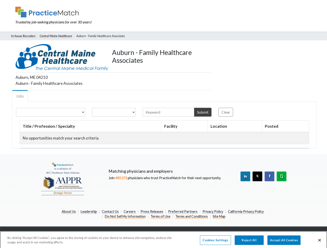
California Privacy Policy (246, 211)
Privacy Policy (212, 211)
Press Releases (152, 211)
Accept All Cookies (284, 242)
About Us (69, 211)
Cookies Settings (215, 242)
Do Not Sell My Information (125, 216)
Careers (130, 211)
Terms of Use (160, 216)
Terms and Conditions (191, 216)
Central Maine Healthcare (56, 36)
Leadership (89, 211)
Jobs (20, 96)
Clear (225, 112)
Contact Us (110, 211)
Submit (202, 112)
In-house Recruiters (23, 36)
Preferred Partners (183, 211)
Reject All (249, 242)
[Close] (319, 242)
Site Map (219, 216)
